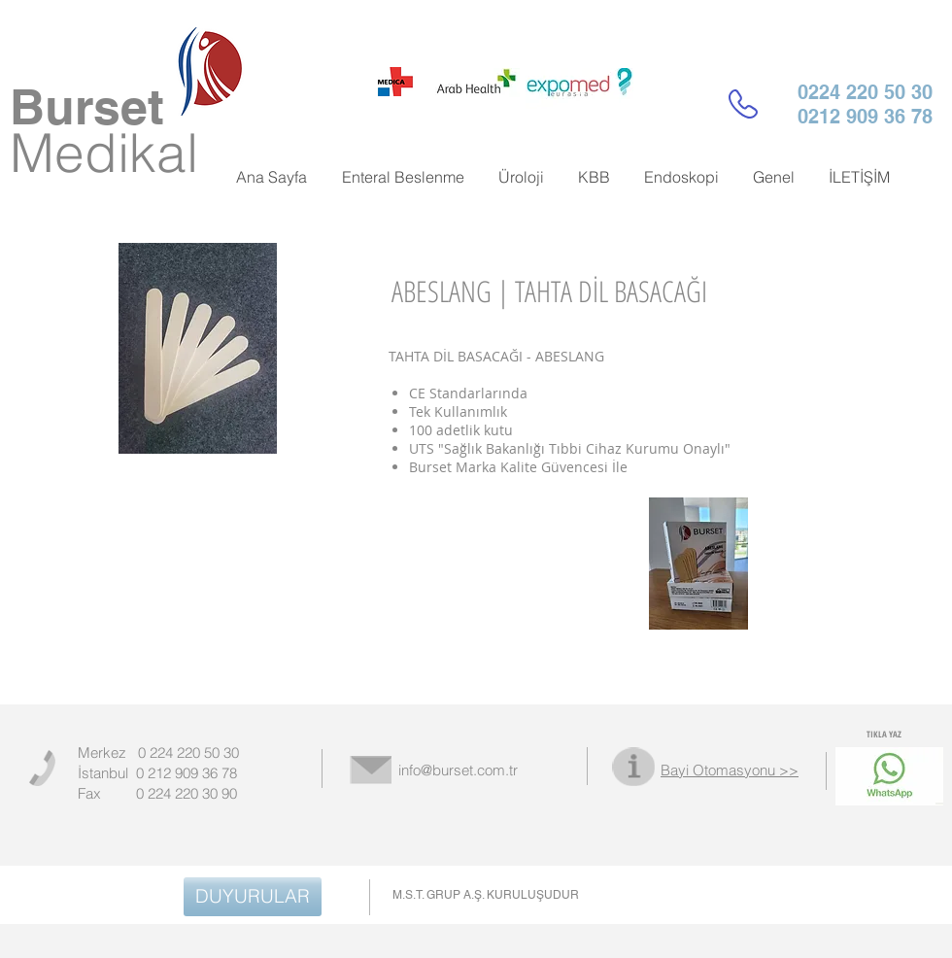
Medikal (104, 153)
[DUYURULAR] (253, 896)
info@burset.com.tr (458, 770)
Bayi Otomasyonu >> (730, 770)
